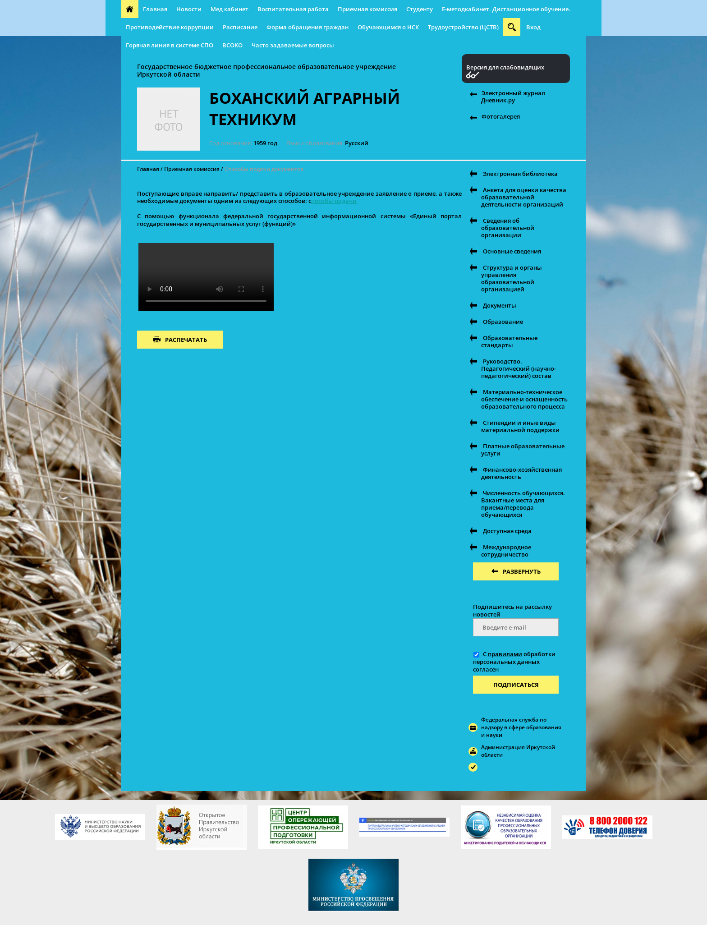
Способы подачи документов (264, 169)
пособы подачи (334, 201)
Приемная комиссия (367, 9)
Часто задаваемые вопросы (293, 45)
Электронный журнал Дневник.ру (513, 96)
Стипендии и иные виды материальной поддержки (520, 426)
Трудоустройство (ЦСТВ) (463, 27)
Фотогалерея (501, 116)
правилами (505, 654)
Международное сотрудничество (506, 550)
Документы (499, 305)
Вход (533, 27)
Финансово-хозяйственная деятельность (521, 473)
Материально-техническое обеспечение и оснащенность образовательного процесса (524, 399)
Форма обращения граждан (307, 27)
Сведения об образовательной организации (507, 227)
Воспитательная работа (293, 9)
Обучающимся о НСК (388, 27)
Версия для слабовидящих (505, 67)
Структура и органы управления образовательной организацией (511, 278)
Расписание (240, 27)
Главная (155, 9)
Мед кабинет (229, 9)
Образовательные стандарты (509, 341)
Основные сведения (512, 251)
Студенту (419, 9)
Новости (189, 9)
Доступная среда (507, 531)
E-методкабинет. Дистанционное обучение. (506, 9)
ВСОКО (232, 45)
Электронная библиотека (520, 174)
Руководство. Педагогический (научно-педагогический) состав (518, 368)
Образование (503, 322)
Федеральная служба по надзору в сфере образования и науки (521, 727)
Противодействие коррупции (170, 27)
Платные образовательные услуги (523, 449)
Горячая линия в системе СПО (169, 45)
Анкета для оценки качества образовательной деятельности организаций (523, 197)
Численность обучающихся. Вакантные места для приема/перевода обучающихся (523, 504)
